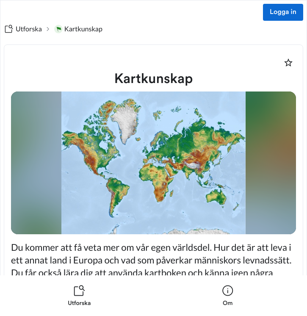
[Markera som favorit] (288, 62)
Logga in (283, 12)
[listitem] (79, 296)
